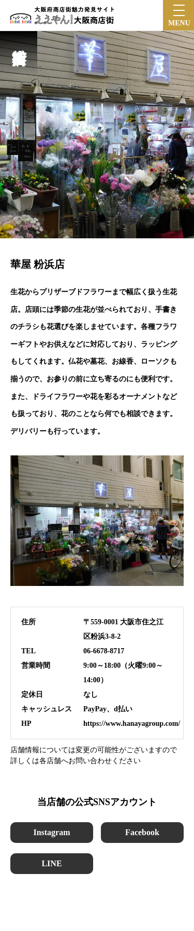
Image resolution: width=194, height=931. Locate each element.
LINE (51, 863)
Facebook (142, 832)
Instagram (51, 832)
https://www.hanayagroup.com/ (131, 723)
